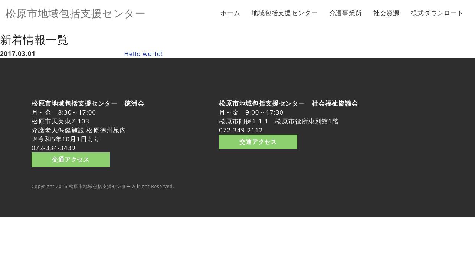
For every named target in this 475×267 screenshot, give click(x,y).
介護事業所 (345, 13)
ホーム (230, 13)
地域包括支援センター (285, 13)
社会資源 (386, 13)
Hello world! (143, 53)
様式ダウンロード (437, 13)
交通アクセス (70, 159)
